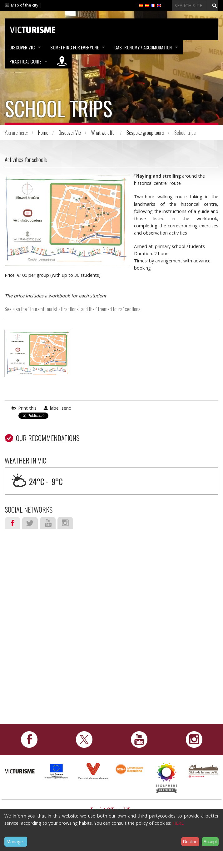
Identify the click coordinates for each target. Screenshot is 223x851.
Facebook (12, 523)
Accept (210, 841)
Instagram (65, 523)
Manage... (16, 841)
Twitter (30, 523)
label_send (61, 408)
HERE (178, 823)
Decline (190, 841)
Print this (27, 408)
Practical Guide (25, 61)
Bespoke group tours (145, 132)
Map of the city (24, 5)
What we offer (103, 132)
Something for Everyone (74, 47)
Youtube (48, 523)
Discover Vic (22, 47)
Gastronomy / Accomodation (143, 47)
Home (43, 132)
